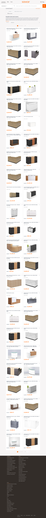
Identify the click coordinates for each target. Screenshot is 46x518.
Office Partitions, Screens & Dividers (23, 471)
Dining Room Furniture (10, 486)
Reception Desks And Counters (11, 468)
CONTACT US (18, 515)
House (11, 1)
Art (7, 497)
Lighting (8, 492)
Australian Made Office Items (22, 474)
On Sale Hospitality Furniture (10, 457)
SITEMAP (34, 515)
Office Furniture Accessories (22, 479)
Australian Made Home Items (10, 503)
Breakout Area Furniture (22, 467)
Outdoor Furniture (9, 490)
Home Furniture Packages (10, 504)
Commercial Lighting (9, 464)
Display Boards (20, 468)
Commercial (3, 1)
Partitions (8, 471)
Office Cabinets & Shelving (22, 463)
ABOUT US (22, 515)
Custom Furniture (9, 511)
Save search (10, 13)
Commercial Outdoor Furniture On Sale (12, 467)
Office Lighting (20, 470)
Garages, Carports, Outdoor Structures (12, 508)
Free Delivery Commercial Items (11, 474)
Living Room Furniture (10, 485)
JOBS (24, 515)
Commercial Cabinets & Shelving (11, 463)
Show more (7, 21)
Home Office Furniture (9, 489)
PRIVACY (32, 515)
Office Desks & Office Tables (22, 460)
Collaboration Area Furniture (22, 464)
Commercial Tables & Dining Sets (11, 460)
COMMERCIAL (8, 456)
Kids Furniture (8, 500)
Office (8, 1)
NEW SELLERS (18, 516)
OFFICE (20, 456)
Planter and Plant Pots (10, 507)
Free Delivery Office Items (22, 475)
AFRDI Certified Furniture (22, 481)
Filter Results (38, 8)
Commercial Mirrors (9, 470)
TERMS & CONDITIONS (28, 515)
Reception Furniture (21, 459)
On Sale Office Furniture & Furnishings (23, 457)
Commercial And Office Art (22, 478)
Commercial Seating (9, 459)
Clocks (8, 496)
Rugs (7, 493)
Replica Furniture (9, 501)
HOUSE (8, 482)
